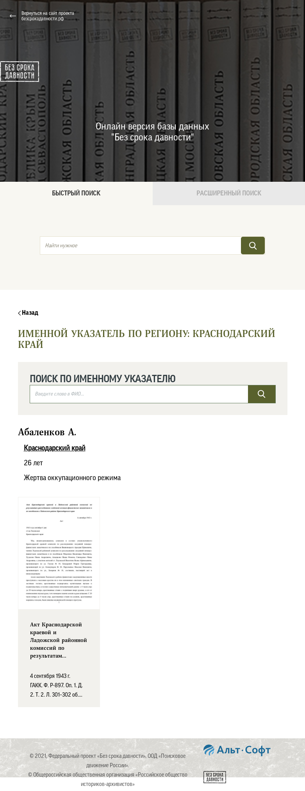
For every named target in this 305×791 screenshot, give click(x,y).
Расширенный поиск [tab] (228, 193)
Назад (28, 313)
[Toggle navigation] (289, 16)
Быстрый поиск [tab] (76, 193)
